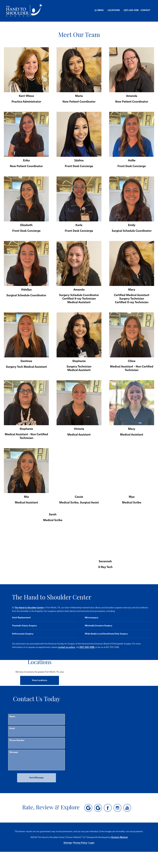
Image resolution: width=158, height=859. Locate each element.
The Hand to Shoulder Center (65, 608)
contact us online (132, 651)
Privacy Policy (80, 850)
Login (91, 850)
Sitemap (68, 850)
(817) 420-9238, (56, 655)
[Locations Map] (97, 669)
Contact (145, 10)
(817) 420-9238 (131, 10)
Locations (114, 10)
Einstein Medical (119, 844)
